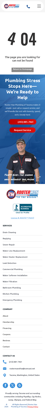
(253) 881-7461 (15, 361)
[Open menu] (39, 6)
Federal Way (31, 399)
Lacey (10, 399)
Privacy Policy (33, 406)
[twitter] (12, 386)
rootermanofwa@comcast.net (22, 368)
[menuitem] (22, 232)
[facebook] (5, 386)
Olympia (17, 399)
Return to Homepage (22, 69)
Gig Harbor (36, 396)
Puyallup (27, 396)
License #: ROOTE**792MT (22, 218)
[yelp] (19, 386)
